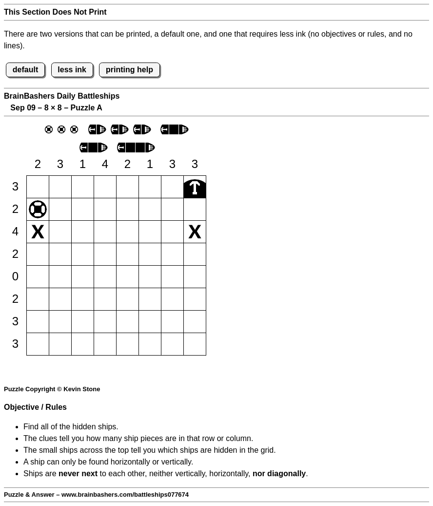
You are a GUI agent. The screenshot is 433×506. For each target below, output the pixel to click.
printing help (129, 69)
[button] (38, 187)
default (25, 69)
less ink (72, 69)
